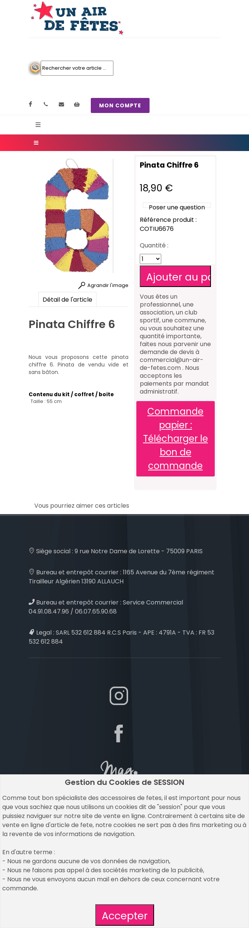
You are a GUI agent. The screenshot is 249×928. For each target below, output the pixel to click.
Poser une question (177, 207)
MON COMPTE (120, 105)
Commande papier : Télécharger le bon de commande (175, 438)
